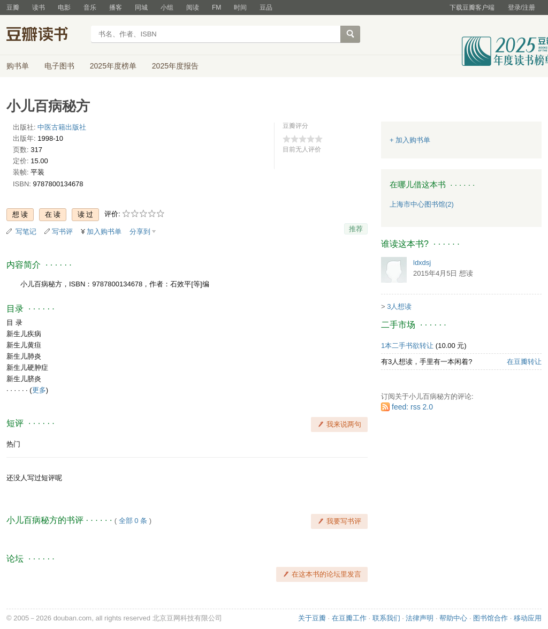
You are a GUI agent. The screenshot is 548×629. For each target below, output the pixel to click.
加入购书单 (104, 232)
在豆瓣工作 (349, 618)
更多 (39, 390)
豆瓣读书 (45, 35)
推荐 (356, 229)
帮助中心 (453, 618)
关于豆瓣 (312, 618)
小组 (167, 7)
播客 (115, 7)
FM (216, 7)
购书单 (17, 66)
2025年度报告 (175, 66)
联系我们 (386, 618)
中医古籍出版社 (61, 127)
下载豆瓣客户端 (472, 7)
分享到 (140, 232)
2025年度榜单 (113, 66)
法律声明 (419, 618)
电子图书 (59, 66)
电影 (64, 7)
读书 (38, 7)
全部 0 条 (133, 521)
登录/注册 (521, 7)
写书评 (62, 232)
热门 (13, 444)
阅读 (192, 7)
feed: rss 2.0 (412, 407)
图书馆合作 (490, 618)
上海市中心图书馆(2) (422, 204)
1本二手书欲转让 (407, 346)
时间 (240, 7)
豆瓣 (12, 7)
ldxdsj (422, 263)
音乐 (89, 7)
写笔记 (26, 232)
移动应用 (528, 618)
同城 (141, 7)
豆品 (266, 7)
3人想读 (399, 306)
